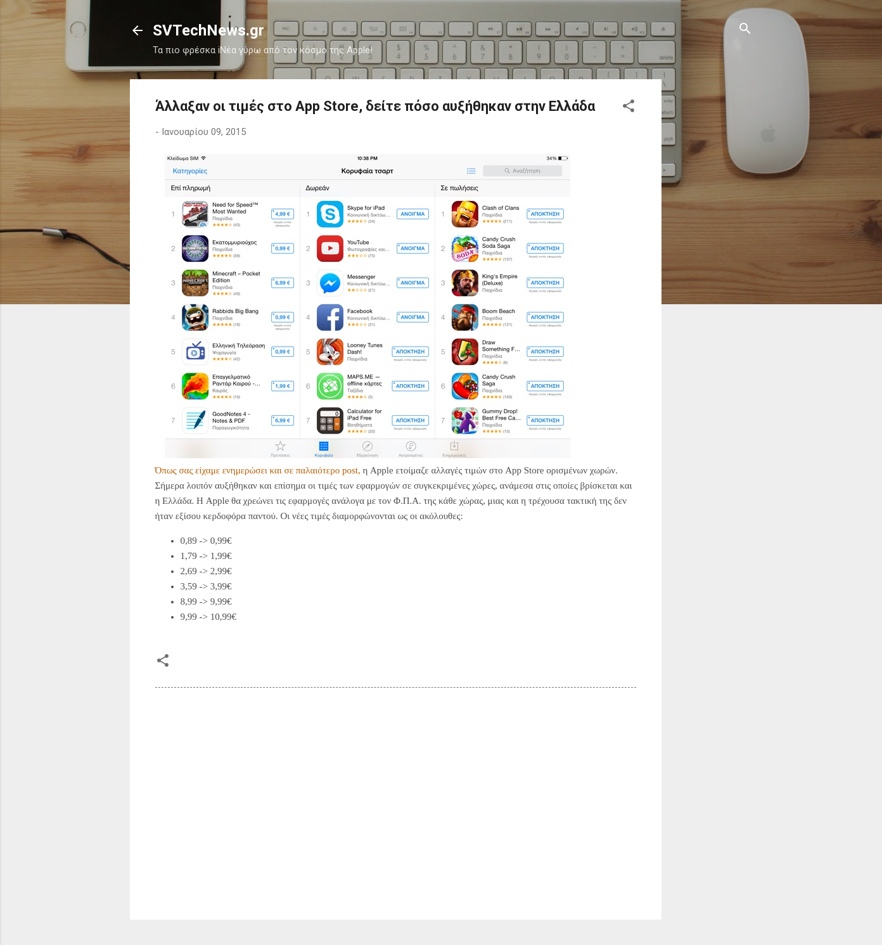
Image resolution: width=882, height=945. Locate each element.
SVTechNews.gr (208, 30)
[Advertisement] (712, 269)
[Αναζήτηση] (745, 29)
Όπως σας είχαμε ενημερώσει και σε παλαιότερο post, (258, 470)
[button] (628, 106)
